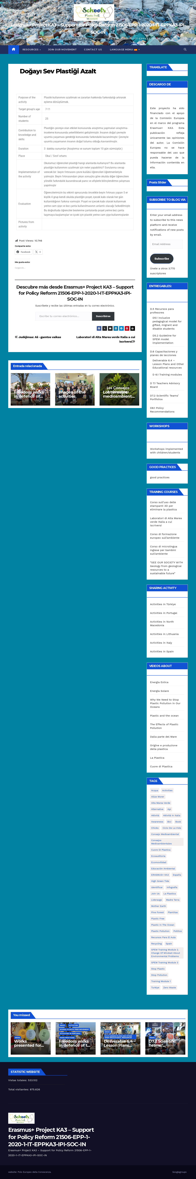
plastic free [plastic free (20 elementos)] (157, 918)
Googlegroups (179, 1172)
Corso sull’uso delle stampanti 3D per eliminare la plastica (163, 506)
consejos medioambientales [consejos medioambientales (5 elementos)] (161, 842)
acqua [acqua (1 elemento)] (154, 790)
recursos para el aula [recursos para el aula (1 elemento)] (163, 937)
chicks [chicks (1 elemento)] (155, 828)
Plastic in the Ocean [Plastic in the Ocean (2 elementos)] (162, 924)
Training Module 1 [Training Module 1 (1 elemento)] (161, 981)
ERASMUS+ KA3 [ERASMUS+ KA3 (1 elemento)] (160, 874)
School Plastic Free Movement (74, 1029)
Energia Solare (159, 690)
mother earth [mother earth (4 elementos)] (158, 906)
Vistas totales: (18, 1080)
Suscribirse (103, 316)
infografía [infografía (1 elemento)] (172, 887)
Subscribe (162, 258)
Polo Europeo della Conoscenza (34, 1172)
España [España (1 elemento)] (177, 874)
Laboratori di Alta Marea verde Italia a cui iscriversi (166, 522)
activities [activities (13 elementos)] (167, 790)
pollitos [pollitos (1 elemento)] (177, 931)
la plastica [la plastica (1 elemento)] (170, 893)
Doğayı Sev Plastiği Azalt (58, 71)
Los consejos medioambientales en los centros (119, 396)
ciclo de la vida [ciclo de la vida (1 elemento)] (172, 828)
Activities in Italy (161, 642)
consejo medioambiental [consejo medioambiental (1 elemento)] (165, 834)
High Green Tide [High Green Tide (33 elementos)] (160, 881)
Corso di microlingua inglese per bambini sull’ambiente (163, 550)
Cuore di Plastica (161, 766)
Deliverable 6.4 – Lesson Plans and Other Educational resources (168, 364)
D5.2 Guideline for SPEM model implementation (164, 339)
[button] (185, 49)
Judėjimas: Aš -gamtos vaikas (38, 337)
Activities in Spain (162, 651)
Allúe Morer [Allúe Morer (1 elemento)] (157, 796)
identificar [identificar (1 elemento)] (157, 887)
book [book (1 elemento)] (178, 821)
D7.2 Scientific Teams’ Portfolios (162, 1045)
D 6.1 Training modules (167, 374)
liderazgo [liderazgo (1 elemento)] (156, 899)
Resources (31, 49)
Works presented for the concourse (28, 1045)
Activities (73, 1025)
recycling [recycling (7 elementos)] (156, 943)
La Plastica (157, 757)
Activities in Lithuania (164, 634)
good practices (160, 477)
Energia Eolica (159, 682)
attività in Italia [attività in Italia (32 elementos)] (171, 815)
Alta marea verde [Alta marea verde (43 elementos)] (160, 803)
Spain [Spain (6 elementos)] (169, 943)
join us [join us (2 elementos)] (155, 893)
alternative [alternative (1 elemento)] (157, 809)
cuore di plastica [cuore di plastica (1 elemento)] (160, 849)
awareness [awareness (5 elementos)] (157, 821)
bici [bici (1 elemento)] (169, 821)
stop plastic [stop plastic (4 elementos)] (158, 968)
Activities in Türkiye (163, 604)
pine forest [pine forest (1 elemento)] (157, 912)
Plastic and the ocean (164, 715)
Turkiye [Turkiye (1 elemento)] (155, 987)
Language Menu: (123, 49)
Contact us (93, 49)
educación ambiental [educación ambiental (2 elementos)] (163, 868)
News (17, 1037)
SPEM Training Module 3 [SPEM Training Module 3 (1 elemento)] (164, 962)
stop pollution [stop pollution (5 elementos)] (159, 975)
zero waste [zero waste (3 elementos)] (169, 987)
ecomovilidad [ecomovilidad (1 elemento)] (158, 862)
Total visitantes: (19, 1089)
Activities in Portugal (163, 613)
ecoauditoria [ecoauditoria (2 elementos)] (158, 856)
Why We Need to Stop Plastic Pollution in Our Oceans (165, 703)
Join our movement (62, 49)
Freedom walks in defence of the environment (30, 396)
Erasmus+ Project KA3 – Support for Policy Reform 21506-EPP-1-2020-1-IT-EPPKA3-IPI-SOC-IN (51, 1137)
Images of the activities (71, 394)
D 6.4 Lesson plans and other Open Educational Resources (118, 1036)
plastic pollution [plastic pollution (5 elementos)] (160, 931)
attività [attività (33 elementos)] (155, 815)
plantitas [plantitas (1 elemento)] (173, 912)
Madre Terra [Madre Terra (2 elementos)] (172, 899)
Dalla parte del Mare (163, 736)
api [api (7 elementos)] (169, 809)
